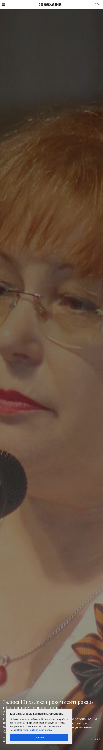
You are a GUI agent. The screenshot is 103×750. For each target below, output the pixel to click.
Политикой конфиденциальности (34, 729)
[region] (39, 726)
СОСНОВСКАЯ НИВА (50, 4)
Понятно (39, 737)
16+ (98, 4)
